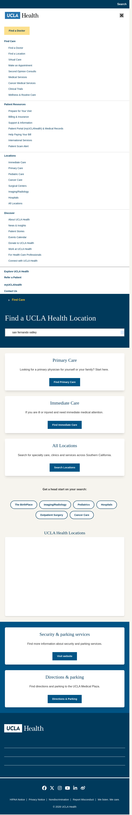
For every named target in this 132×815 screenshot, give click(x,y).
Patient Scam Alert (18, 146)
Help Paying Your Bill (19, 134)
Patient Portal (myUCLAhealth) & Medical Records (35, 128)
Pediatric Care (16, 174)
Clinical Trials (15, 88)
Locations (10, 155)
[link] (44, 788)
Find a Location (16, 53)
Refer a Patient (12, 277)
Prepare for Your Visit (20, 111)
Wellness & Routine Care (22, 94)
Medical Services (17, 77)
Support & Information (20, 122)
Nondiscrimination (59, 799)
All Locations (15, 203)
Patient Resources (15, 104)
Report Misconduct (83, 799)
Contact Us (10, 291)
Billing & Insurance (18, 116)
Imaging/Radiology (18, 191)
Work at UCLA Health (20, 249)
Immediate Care (17, 162)
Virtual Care (14, 59)
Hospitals (13, 197)
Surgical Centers (17, 185)
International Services (20, 140)
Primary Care (15, 168)
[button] (64, 271)
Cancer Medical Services (22, 83)
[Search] (122, 332)
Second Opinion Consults (22, 71)
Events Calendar (17, 237)
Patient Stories (16, 231)
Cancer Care (15, 180)
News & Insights (17, 225)
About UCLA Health (19, 219)
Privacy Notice (37, 799)
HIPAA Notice (17, 799)
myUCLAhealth (13, 284)
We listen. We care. (109, 799)
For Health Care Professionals (24, 254)
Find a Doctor (15, 47)
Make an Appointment (20, 65)
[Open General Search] (121, 4)
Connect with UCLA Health (23, 260)
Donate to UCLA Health (21, 243)
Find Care (10, 41)
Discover (9, 213)
